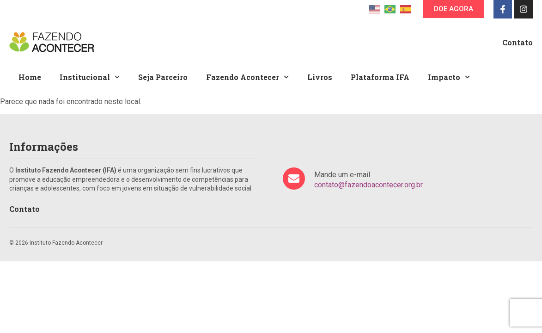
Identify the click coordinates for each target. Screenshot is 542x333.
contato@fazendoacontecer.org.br (368, 184)
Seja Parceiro (163, 77)
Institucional (90, 77)
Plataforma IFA (380, 77)
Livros (319, 77)
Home (29, 77)
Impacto (449, 77)
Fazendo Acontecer (247, 77)
